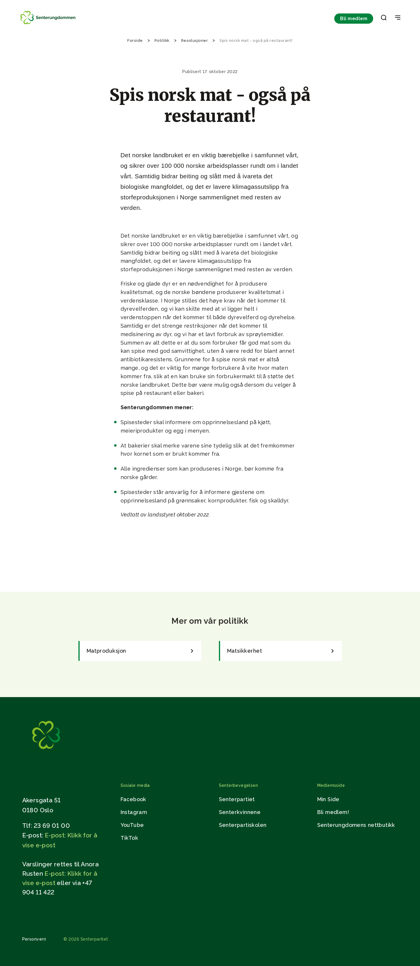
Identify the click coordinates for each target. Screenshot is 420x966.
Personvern (34, 939)
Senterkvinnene (240, 812)
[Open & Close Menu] (397, 18)
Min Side (328, 799)
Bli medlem (353, 18)
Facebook (133, 799)
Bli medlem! (333, 812)
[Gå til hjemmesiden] (45, 755)
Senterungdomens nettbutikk (356, 825)
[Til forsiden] (48, 24)
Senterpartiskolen (243, 825)
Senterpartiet (237, 799)
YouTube (132, 825)
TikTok (129, 838)
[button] (383, 18)
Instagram (134, 812)
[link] (139, 651)
